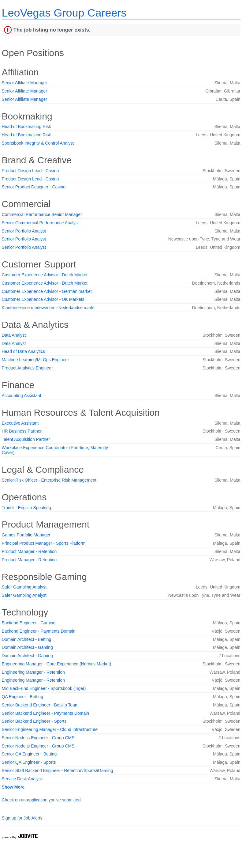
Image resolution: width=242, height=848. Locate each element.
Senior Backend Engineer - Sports (34, 721)
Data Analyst (14, 335)
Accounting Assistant (21, 395)
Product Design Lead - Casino (30, 170)
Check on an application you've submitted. (42, 799)
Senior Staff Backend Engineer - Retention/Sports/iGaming (57, 770)
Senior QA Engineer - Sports (29, 762)
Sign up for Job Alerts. (23, 818)
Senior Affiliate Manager (24, 82)
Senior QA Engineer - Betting (29, 753)
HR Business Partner (22, 431)
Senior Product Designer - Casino (34, 186)
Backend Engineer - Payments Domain (39, 631)
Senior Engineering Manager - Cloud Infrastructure (50, 729)
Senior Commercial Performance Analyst (40, 222)
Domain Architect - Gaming (27, 647)
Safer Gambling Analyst (24, 587)
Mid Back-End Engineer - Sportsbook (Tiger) (44, 688)
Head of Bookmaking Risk (26, 126)
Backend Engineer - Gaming (29, 622)
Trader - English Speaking (26, 507)
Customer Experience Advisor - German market (47, 291)
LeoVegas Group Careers (64, 12)
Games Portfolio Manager (26, 534)
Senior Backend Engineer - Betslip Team (40, 704)
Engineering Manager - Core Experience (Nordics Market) (56, 663)
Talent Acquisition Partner (26, 439)
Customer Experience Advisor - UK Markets (43, 299)
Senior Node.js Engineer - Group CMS (38, 737)
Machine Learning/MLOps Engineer (35, 359)
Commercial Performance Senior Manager (42, 214)
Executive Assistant (20, 423)
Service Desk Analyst (22, 778)
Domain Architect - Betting (26, 639)
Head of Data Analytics (23, 351)
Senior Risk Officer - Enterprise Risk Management (49, 480)
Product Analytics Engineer (27, 367)
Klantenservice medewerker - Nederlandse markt (48, 307)
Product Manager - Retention (29, 551)
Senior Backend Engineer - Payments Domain (45, 713)
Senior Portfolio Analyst (24, 231)
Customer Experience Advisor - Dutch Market (44, 274)
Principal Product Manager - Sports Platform (44, 543)
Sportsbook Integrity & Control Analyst (38, 143)
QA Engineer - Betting (22, 696)
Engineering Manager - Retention (33, 672)
